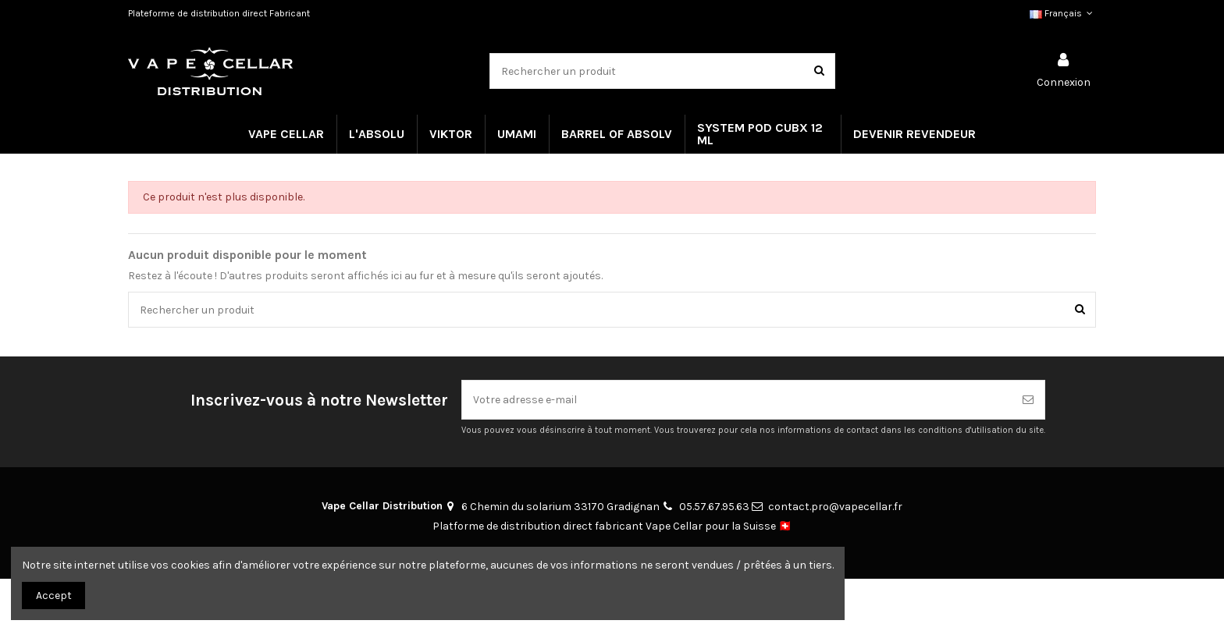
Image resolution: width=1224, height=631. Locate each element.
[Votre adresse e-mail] (737, 400)
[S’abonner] (1028, 400)
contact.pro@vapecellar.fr (835, 506)
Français (1063, 13)
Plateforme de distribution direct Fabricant (219, 13)
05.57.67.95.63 (714, 506)
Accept (54, 595)
